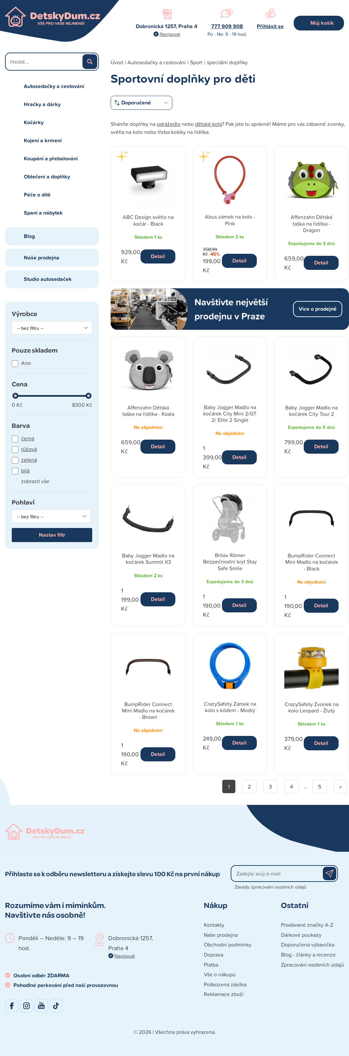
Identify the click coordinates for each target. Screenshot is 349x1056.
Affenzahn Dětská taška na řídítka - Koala (148, 411)
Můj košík (322, 23)
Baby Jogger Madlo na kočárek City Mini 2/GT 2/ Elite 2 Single (229, 413)
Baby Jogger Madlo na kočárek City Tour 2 (311, 411)
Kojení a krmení (43, 140)
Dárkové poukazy (301, 934)
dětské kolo (208, 124)
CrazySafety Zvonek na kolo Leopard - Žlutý (312, 707)
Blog (29, 236)
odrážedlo (168, 124)
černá (27, 438)
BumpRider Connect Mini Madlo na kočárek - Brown (148, 710)
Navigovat (170, 34)
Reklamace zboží (224, 994)
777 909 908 (227, 26)
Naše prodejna (41, 257)
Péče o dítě (37, 195)
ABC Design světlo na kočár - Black (148, 220)
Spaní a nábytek (43, 213)
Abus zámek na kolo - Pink (230, 220)
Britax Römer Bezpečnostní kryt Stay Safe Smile (230, 561)
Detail (158, 256)
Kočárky (34, 122)
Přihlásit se (270, 26)
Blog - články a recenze (308, 954)
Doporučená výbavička (307, 944)
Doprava (213, 954)
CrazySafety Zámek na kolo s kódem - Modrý (230, 707)
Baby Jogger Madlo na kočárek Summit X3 (148, 558)
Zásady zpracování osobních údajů (270, 887)
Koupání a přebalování (51, 158)
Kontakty (214, 924)
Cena (19, 383)
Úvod (117, 62)
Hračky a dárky (42, 104)
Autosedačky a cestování (54, 86)
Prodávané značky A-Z (307, 924)
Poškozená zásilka (225, 984)
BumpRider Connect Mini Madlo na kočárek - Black (311, 562)
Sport (196, 62)
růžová (29, 449)
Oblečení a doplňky (47, 176)
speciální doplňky (227, 62)
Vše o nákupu (220, 974)
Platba (211, 964)
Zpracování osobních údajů (312, 964)
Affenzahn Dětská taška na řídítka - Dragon (311, 223)
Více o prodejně (318, 309)
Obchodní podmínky (227, 944)
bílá (25, 470)
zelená (29, 459)
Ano (26, 363)
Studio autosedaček (48, 279)
